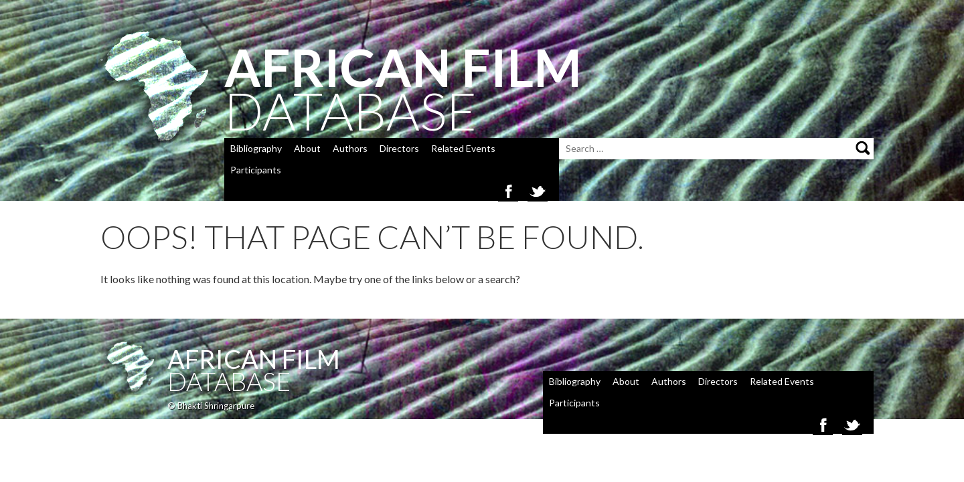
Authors (350, 148)
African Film (253, 358)
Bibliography (256, 148)
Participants (255, 169)
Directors (399, 148)
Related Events (463, 148)
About (307, 148)
